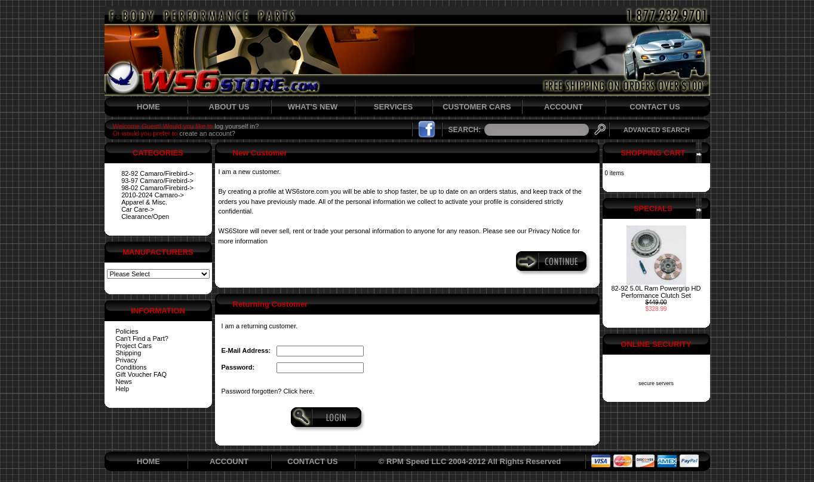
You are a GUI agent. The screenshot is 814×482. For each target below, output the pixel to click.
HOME (148, 106)
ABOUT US (229, 106)
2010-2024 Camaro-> (152, 195)
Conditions (131, 367)
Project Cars (134, 345)
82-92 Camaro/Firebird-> (157, 173)
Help (123, 388)
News (124, 381)
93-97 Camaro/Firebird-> (157, 180)
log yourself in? (236, 126)
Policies (127, 331)
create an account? (207, 133)
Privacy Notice (549, 230)
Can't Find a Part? (142, 338)
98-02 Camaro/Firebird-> (157, 187)
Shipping (129, 352)
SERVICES (393, 106)
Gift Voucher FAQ (141, 374)
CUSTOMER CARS (477, 106)
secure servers (656, 383)
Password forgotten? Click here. (268, 391)
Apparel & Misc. (144, 202)
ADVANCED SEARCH (656, 129)
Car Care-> (137, 209)
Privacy (126, 360)
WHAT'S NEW (313, 106)
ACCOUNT (563, 106)
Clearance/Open (145, 216)
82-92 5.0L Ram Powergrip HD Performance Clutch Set (656, 292)
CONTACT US (654, 106)
